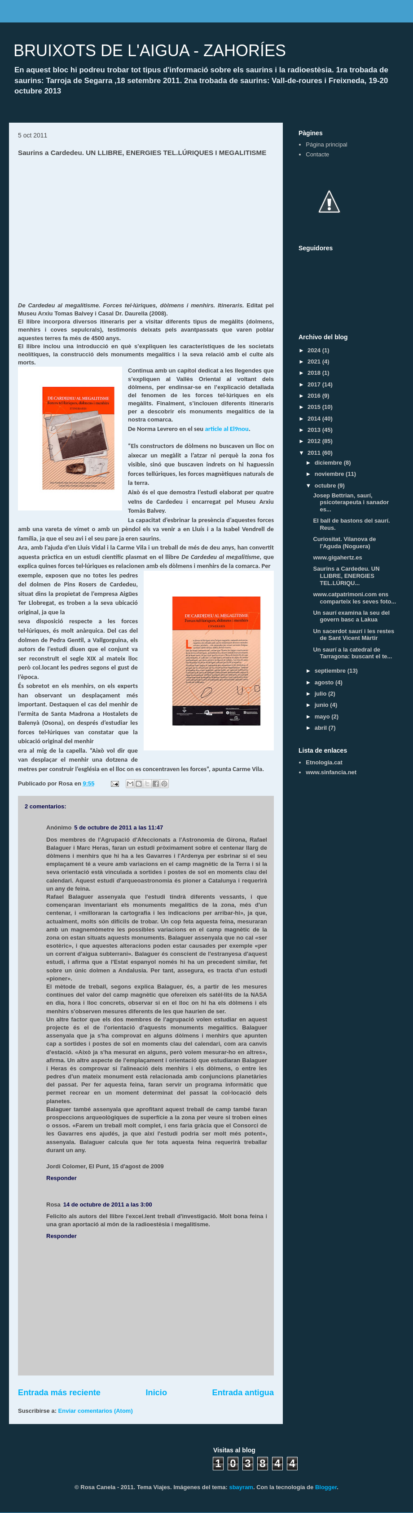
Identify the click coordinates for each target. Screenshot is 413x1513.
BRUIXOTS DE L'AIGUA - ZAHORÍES (149, 50)
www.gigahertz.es (337, 557)
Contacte (317, 154)
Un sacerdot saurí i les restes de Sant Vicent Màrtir (353, 635)
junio (322, 704)
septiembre (331, 670)
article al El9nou (226, 429)
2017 (315, 384)
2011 (315, 452)
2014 (315, 418)
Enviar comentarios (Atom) (95, 1410)
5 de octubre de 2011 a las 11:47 (118, 827)
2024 (315, 350)
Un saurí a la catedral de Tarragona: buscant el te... (352, 653)
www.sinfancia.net (331, 772)
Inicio (156, 1392)
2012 (315, 441)
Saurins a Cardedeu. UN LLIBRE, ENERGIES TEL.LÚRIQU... (346, 575)
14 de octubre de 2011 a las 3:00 (107, 1204)
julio (321, 693)
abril (322, 727)
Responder (61, 1178)
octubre (326, 485)
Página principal (326, 144)
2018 (315, 372)
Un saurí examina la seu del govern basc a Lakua (351, 616)
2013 (315, 429)
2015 (315, 407)
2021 (315, 361)
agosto (325, 682)
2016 (315, 395)
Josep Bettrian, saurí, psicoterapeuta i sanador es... (351, 502)
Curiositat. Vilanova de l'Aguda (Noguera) (344, 543)
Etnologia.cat (324, 762)
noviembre (330, 473)
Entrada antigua (243, 1392)
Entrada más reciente (59, 1392)
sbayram (241, 1487)
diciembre (329, 462)
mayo (323, 716)
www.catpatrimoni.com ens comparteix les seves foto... (354, 598)
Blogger (326, 1487)
